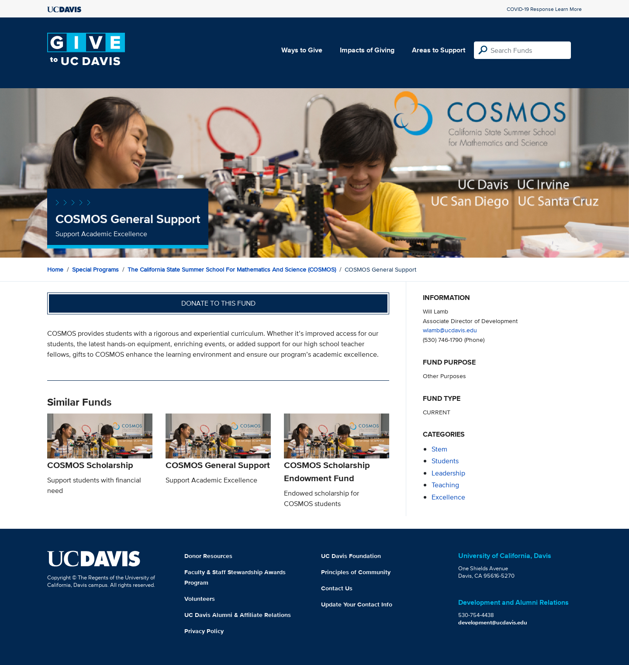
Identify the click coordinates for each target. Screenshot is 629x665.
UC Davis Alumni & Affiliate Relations (237, 614)
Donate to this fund (218, 303)
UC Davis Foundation (351, 555)
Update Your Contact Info (356, 604)
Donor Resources (208, 555)
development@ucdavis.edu (492, 622)
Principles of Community (356, 572)
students (445, 461)
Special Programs (95, 269)
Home (55, 269)
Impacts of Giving (367, 50)
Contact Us (337, 588)
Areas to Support (438, 50)
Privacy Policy (204, 631)
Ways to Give (301, 50)
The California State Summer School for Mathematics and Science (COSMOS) (232, 269)
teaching (445, 485)
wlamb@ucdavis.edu (450, 329)
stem (439, 449)
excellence (448, 497)
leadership (448, 473)
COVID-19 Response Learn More (544, 9)
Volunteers (199, 598)
